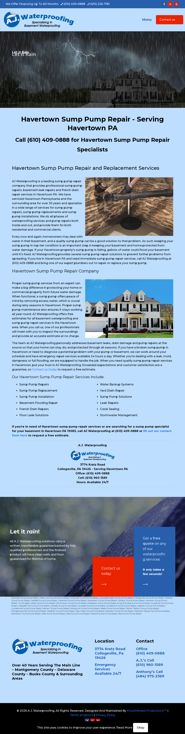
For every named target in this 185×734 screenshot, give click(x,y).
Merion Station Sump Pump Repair (142, 608)
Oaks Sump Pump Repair (53, 613)
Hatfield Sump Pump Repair (44, 600)
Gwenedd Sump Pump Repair (84, 598)
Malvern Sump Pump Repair (56, 608)
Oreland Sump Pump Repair (104, 613)
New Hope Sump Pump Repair (90, 611)
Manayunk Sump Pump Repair (85, 608)
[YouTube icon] (170, 4)
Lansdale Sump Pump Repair (92, 606)
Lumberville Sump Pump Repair (26, 608)
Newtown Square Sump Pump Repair (152, 611)
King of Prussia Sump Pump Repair (133, 603)
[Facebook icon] (164, 4)
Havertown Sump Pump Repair (102, 600)
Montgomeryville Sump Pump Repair (28, 611)
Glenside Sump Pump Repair (25, 598)
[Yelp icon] (176, 4)
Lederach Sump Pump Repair (151, 606)
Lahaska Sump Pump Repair (64, 606)
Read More (124, 727)
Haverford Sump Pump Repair (72, 600)
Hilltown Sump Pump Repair (131, 600)
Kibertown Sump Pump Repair (101, 603)
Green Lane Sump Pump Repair (55, 598)
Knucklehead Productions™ (147, 710)
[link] (103, 584)
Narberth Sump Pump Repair (61, 611)
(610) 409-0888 (48, 139)
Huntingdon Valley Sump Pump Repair (36, 603)
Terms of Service (81, 715)
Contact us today (44, 369)
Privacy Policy (105, 715)
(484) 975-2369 (150, 676)
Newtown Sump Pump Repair (119, 611)
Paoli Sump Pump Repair (130, 613)
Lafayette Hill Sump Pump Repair (34, 606)
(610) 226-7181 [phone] (100, 4)
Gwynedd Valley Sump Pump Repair (116, 598)
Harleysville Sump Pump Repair (149, 598)
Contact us (169, 19)
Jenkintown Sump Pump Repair (71, 603)
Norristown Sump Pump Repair (26, 613)
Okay (140, 727)
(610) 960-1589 (96, 477)
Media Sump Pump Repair (113, 608)
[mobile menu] (149, 20)
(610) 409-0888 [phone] (74, 4)
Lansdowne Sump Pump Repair (121, 606)
